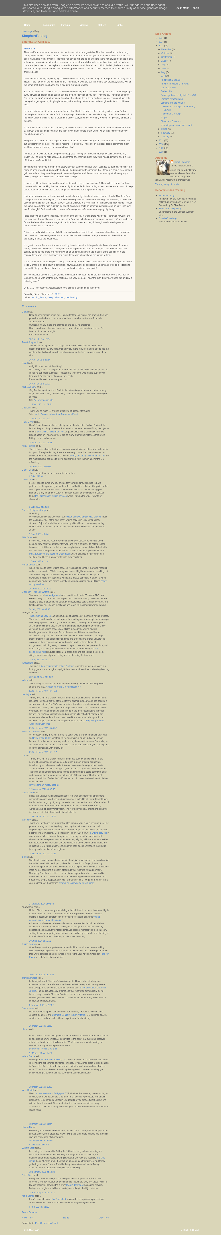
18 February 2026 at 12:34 (42, 1172)
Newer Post (27, 1217)
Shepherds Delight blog (170, 208)
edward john (28, 792)
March (164, 129)
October (165, 53)
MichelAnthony (29, 387)
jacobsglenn (28, 663)
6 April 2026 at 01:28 (39, 1207)
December (166, 49)
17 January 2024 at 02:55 (41, 903)
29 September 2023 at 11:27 (43, 752)
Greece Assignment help (34, 510)
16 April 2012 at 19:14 (39, 359)
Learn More (182, 8)
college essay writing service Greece (83, 516)
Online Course (29, 944)
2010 (161, 144)
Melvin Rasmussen (31, 731)
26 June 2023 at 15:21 (40, 588)
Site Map (194, 1230)
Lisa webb (27, 1127)
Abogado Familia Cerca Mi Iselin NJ (63, 687)
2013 (161, 42)
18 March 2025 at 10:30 (40, 1087)
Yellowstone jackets (43, 400)
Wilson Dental (28, 1056)
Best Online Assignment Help (51, 431)
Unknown (26, 407)
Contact (184, 1230)
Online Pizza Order (41, 738)
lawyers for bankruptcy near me (44, 785)
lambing (35, 297)
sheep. (50, 297)
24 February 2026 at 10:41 (42, 1192)
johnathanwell (28, 564)
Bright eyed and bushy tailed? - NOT (178, 95)
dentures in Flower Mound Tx (43, 1048)
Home (27, 25)
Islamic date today (75, 1185)
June (164, 68)
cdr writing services (97, 833)
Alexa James (28, 1196)
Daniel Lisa (27, 470)
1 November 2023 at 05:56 (42, 789)
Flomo (25, 1029)
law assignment (52, 595)
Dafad (25, 312)
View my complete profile (167, 184)
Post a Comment (30, 1212)
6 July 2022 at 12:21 (39, 476)
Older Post (104, 1217)
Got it (196, 8)
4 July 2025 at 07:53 (39, 1144)
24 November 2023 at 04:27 (42, 853)
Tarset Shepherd (30, 342)
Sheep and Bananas (171, 121)
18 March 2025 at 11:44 (40, 1124)
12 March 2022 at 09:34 (40, 404)
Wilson (25, 680)
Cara (24, 755)
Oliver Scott (27, 1175)
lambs (43, 297)
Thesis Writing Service (40, 616)
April (163, 76)
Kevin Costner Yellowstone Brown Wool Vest (56, 414)
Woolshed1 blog (167, 195)
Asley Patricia (28, 446)
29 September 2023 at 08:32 (43, 728)
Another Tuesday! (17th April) (175, 83)
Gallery (102, 25)
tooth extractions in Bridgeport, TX (51, 1093)
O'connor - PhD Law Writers (35, 592)
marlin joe (26, 694)
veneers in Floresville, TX (52, 1059)
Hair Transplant (58, 1199)
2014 (161, 38)
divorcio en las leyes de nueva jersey (76, 883)
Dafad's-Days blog (168, 218)
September (167, 57)
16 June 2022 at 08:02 (40, 466)
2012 (161, 45)
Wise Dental (28, 1090)
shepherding (71, 297)
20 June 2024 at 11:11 (40, 941)
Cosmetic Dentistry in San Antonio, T (69, 1015)
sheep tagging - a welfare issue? (176, 125)
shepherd (59, 297)
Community (49, 25)
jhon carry (27, 820)
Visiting (84, 25)
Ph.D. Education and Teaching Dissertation (50, 554)
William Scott (28, 1148)
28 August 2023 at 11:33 (41, 659)
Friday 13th (30, 48)
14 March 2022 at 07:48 (40, 442)
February (166, 133)
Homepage (27, 31)
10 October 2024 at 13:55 (41, 974)
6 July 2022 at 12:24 (39, 507)
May (163, 72)
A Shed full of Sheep (171, 113)
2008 (161, 152)
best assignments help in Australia (57, 666)
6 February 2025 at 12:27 (41, 1005)
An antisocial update (170, 80)
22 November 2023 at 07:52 (42, 816)
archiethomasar (29, 978)
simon (25, 857)
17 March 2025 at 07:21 (40, 1053)
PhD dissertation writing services (51, 496)
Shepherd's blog (34, 36)
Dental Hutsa (28, 1008)
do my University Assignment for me (87, 455)
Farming (65, 25)
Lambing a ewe (168, 87)
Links (120, 25)
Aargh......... (166, 117)
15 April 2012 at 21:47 (39, 339)
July (163, 64)
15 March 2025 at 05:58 (40, 1026)
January (165, 136)
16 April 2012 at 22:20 (39, 383)
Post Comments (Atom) (46, 1223)
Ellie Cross (27, 537)
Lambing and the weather (173, 103)
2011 (161, 140)
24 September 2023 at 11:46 (43, 691)
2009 (161, 148)
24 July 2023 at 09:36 (39, 609)
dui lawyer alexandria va (41, 1140)
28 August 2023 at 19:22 (41, 677)
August (165, 61)
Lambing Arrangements (172, 99)
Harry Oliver (28, 422)
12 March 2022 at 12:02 (40, 418)
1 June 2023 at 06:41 (39, 534)
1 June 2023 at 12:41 (39, 561)
